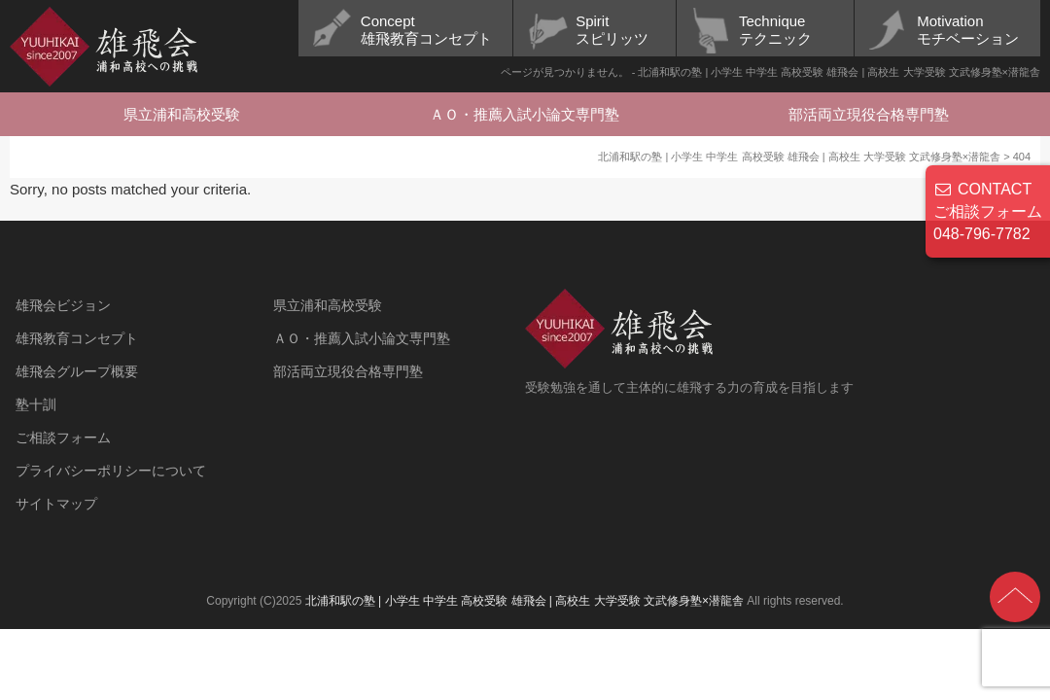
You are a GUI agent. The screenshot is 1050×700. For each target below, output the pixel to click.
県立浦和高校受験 (181, 114)
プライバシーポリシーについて (111, 470)
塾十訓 (36, 404)
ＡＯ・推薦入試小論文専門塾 (524, 114)
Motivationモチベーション (968, 30)
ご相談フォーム (63, 437)
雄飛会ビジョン (63, 305)
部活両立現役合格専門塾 (868, 114)
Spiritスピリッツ (612, 30)
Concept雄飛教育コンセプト (426, 30)
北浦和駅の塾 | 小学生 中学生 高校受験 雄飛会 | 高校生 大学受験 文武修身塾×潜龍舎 (524, 601)
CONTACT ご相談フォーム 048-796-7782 (987, 211)
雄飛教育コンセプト (77, 338)
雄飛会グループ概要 (77, 371)
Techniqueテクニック (775, 30)
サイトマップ (56, 503)
